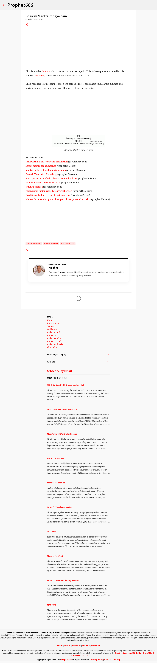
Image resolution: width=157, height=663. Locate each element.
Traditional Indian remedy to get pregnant (48, 195)
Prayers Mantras (54, 323)
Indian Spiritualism (56, 344)
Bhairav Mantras (34, 244)
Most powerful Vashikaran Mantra (62, 409)
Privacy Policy (97, 660)
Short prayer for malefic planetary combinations (51, 178)
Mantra (46, 71)
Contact (107, 660)
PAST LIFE (51, 532)
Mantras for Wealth (55, 556)
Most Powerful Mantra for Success (62, 434)
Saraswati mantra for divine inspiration (47, 161)
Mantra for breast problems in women (46, 170)
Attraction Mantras (55, 458)
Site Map (116, 660)
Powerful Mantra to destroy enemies (63, 580)
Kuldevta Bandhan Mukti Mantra (43, 182)
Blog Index (52, 347)
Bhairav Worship (51, 244)
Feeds (60, 645)
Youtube (86, 645)
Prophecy (51, 335)
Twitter (67, 645)
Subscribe (95, 645)
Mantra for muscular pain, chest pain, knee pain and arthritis (58, 199)
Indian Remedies (54, 332)
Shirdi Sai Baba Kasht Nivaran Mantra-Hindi (65, 385)
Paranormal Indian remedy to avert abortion (49, 191)
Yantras (50, 326)
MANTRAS (51, 605)
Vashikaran (52, 329)
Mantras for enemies (56, 483)
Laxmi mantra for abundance (41, 166)
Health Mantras (67, 244)
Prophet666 (20, 5)
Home (50, 320)
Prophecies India (55, 341)
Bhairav (40, 75)
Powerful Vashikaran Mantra (59, 507)
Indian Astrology (55, 338)
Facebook (76, 645)
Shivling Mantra (34, 186)
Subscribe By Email (59, 371)
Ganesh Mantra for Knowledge (42, 174)
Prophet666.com (66, 272)
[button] (27, 25)
